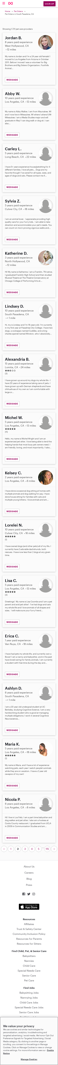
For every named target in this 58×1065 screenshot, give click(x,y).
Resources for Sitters (29, 943)
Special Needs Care (29, 970)
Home (7, 11)
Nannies (29, 960)
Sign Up (49, 3)
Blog (29, 878)
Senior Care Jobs (29, 1012)
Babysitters (29, 955)
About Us (29, 866)
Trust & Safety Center (29, 928)
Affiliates (29, 924)
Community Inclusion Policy (29, 933)
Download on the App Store (29, 907)
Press (29, 884)
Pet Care (29, 980)
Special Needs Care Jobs (29, 1007)
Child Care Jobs (29, 1002)
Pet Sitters (18, 11)
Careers (29, 872)
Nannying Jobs (29, 997)
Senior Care (29, 975)
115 (47, 848)
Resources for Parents (29, 938)
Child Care (29, 965)
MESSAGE (12, 79)
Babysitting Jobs (29, 992)
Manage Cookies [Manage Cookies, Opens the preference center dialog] (29, 1059)
